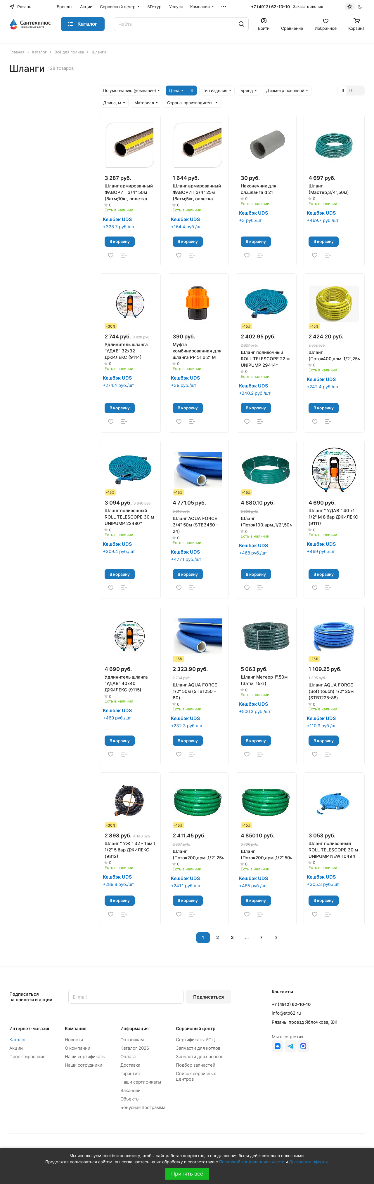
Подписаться (208, 997)
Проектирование (27, 1056)
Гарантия (130, 1073)
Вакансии (130, 1090)
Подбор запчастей (195, 1065)
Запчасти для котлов (198, 1048)
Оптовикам (132, 1039)
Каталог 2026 (134, 1048)
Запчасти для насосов (199, 1056)
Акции (16, 1048)
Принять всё (187, 1174)
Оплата (128, 1056)
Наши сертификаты (85, 1056)
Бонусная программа (142, 1107)
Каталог (17, 1039)
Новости (74, 1039)
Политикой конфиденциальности (251, 1161)
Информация (134, 1028)
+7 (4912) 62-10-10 (270, 6)
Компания (75, 1028)
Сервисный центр (195, 1028)
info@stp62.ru (286, 1013)
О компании (77, 1048)
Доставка (130, 1065)
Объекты (129, 1099)
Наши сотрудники (83, 1065)
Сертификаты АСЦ (195, 1039)
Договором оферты (308, 1161)
